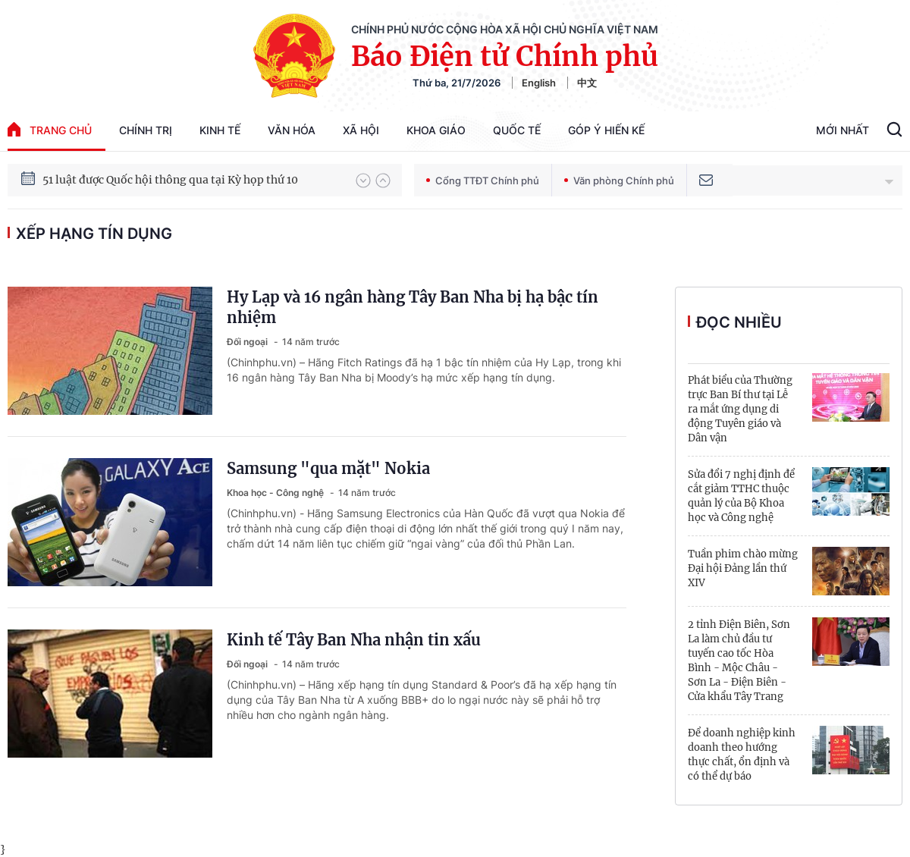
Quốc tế (517, 130)
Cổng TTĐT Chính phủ (482, 180)
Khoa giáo (436, 130)
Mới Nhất (842, 130)
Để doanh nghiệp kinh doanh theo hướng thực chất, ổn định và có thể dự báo (741, 755)
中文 (587, 83)
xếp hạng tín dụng (94, 233)
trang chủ (50, 129)
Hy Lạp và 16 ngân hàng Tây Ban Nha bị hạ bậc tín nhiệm (412, 307)
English (539, 83)
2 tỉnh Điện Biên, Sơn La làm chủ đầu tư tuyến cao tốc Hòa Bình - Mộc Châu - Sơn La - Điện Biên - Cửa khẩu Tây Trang (739, 660)
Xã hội (361, 130)
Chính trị (145, 130)
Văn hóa (291, 130)
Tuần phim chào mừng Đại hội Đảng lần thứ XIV (743, 568)
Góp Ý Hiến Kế (606, 130)
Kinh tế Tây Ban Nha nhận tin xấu (354, 639)
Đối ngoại (248, 341)
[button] (363, 180)
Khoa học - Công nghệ (276, 492)
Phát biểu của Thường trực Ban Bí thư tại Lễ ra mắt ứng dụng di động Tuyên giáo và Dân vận (740, 409)
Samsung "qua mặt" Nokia (328, 468)
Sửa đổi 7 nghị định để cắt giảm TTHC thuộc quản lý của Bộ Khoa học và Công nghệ (741, 496)
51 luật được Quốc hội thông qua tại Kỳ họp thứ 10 (170, 180)
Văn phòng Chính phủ (619, 180)
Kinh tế (219, 130)
